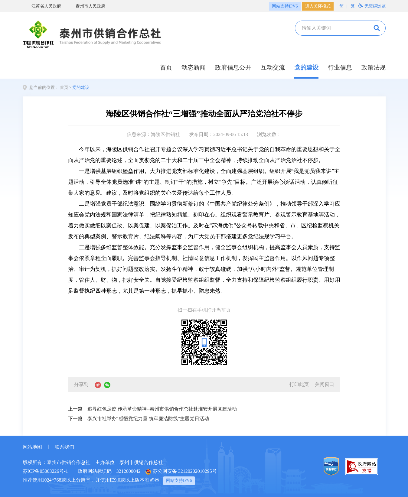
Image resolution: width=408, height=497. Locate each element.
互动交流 (273, 67)
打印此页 (299, 384)
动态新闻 (193, 67)
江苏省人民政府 (42, 6)
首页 (166, 67)
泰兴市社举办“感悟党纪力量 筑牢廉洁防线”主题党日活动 (148, 418)
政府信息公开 (233, 67)
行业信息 (340, 67)
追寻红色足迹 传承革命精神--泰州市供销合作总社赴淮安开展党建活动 (162, 408)
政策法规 (373, 67)
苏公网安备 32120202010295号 (181, 472)
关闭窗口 (324, 384)
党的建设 (306, 67)
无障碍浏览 (372, 5)
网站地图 (32, 447)
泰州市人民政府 (86, 6)
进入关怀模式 (318, 6)
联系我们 (64, 447)
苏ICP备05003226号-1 (45, 471)
